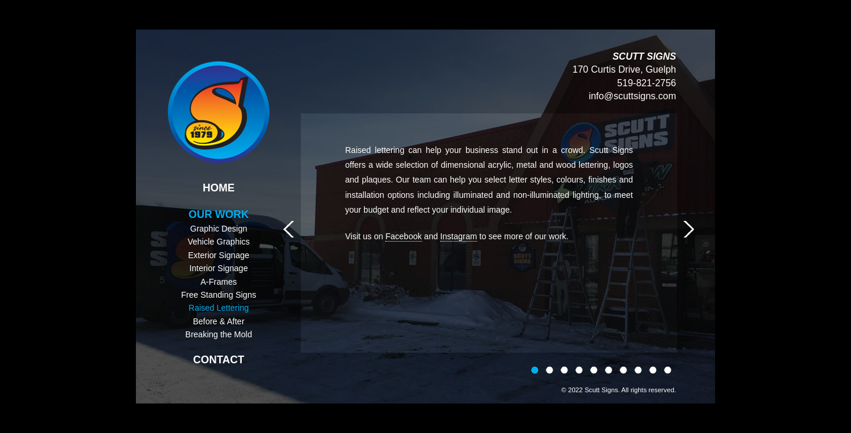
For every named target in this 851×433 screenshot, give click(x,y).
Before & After (218, 321)
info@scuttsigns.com (632, 96)
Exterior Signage (218, 255)
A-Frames (218, 282)
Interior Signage (219, 268)
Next (688, 229)
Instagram (458, 236)
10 (667, 370)
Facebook (403, 236)
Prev (288, 229)
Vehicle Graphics (218, 241)
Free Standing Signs (218, 294)
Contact (219, 360)
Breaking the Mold (219, 334)
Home (219, 188)
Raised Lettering (219, 307)
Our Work (219, 214)
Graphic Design (219, 228)
